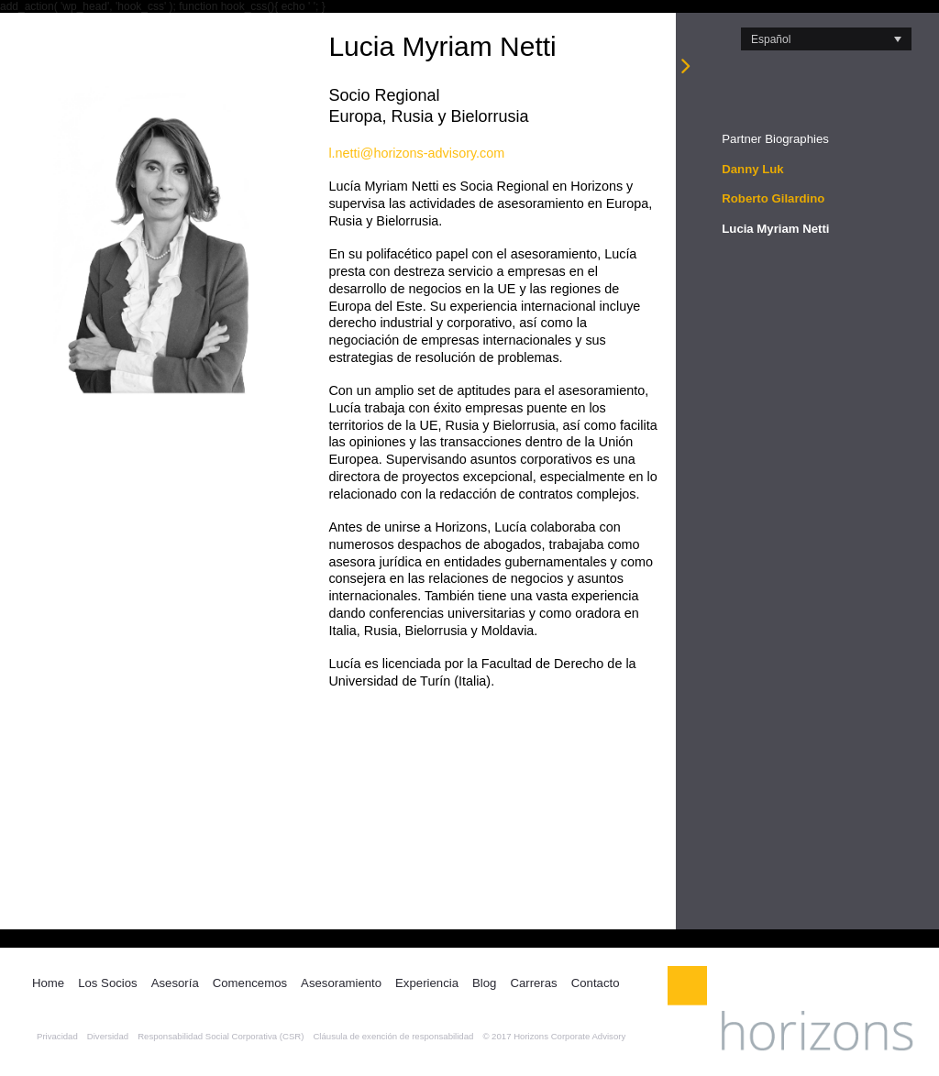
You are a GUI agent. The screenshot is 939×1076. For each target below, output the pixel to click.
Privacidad (57, 1036)
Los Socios (108, 983)
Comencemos (250, 983)
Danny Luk (752, 169)
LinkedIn (642, 981)
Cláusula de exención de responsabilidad (393, 1036)
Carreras (533, 983)
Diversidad (107, 1036)
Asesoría (175, 983)
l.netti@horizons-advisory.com (416, 153)
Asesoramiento (341, 983)
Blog (484, 983)
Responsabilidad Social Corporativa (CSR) (221, 1036)
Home (48, 983)
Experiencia (426, 983)
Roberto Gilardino (773, 198)
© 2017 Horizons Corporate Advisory (553, 1036)
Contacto (595, 983)
